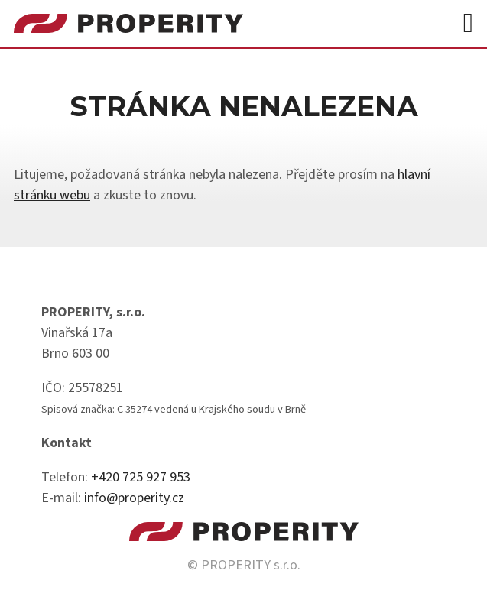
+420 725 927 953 (140, 477)
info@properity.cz (134, 497)
